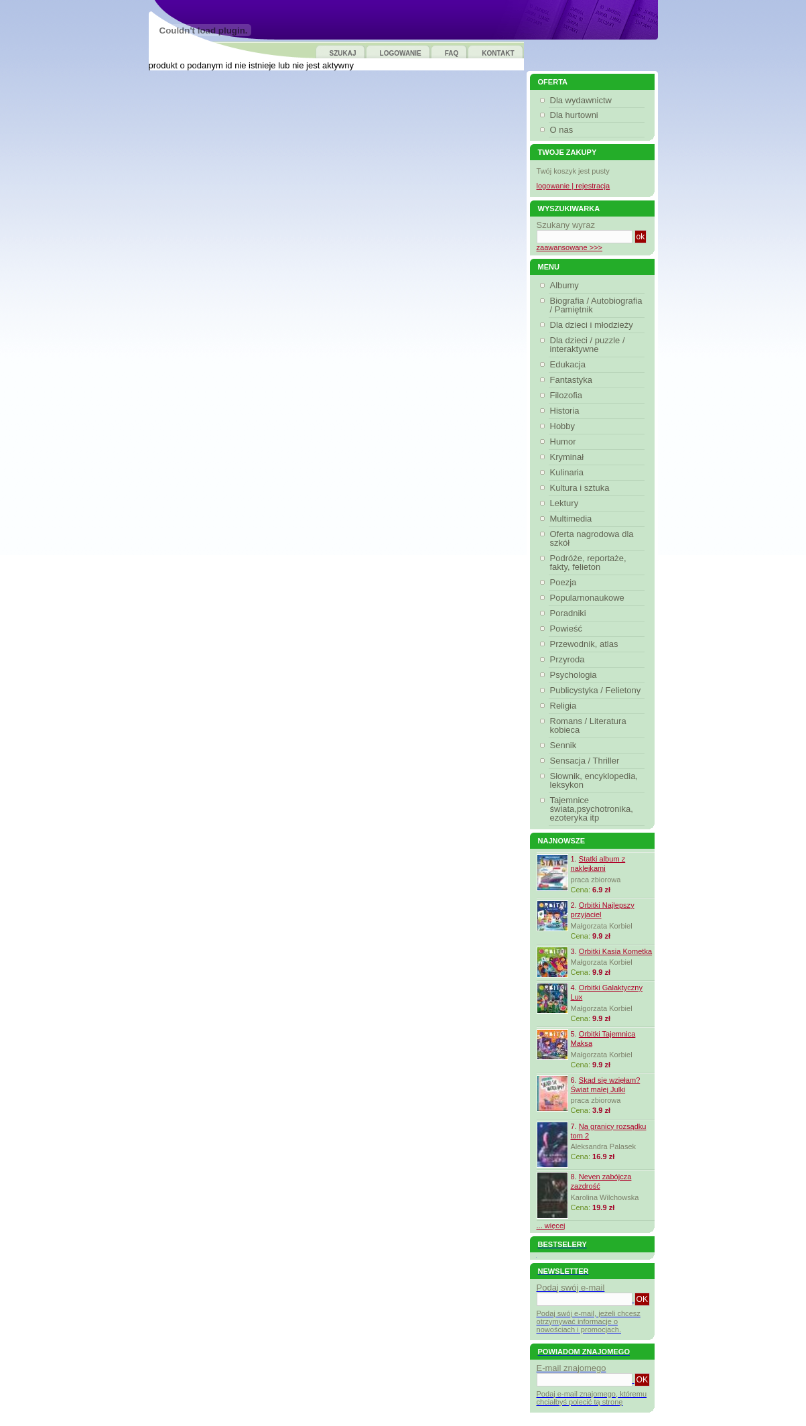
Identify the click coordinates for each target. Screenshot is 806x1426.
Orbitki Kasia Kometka (615, 951)
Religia (565, 706)
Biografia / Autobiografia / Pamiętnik (596, 305)
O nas (562, 130)
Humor (565, 441)
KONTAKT (498, 53)
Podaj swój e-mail (571, 1288)
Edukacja (569, 364)
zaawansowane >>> (570, 247)
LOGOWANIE (400, 53)
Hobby (564, 426)
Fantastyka (573, 380)
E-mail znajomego (571, 1368)
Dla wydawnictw (581, 100)
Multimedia (573, 519)
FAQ (452, 53)
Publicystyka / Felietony (597, 690)
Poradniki (570, 613)
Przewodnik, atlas (586, 644)
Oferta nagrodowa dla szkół (592, 538)
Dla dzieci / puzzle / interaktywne (587, 344)
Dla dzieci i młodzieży (593, 325)
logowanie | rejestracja (573, 186)
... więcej (551, 1226)
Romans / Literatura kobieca (588, 725)
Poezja (565, 582)
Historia (566, 411)
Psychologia (575, 675)
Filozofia (568, 395)
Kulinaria (569, 472)
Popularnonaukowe (589, 598)
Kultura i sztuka (581, 488)
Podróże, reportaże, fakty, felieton (588, 562)
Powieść (568, 628)
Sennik (565, 745)
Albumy (566, 285)
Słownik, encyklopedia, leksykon (594, 780)
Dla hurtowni (574, 115)
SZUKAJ (343, 53)
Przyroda (569, 659)
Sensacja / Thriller (586, 761)
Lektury (566, 503)
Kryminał (569, 457)
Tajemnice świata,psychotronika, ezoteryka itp (591, 809)
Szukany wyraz (566, 225)
